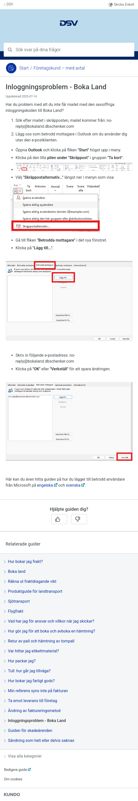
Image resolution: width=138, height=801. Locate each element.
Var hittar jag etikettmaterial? (31, 651)
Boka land (14, 571)
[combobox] (69, 50)
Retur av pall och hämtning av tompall (39, 641)
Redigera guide (15, 770)
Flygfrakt (13, 611)
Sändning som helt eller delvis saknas (39, 740)
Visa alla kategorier (23, 756)
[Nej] (79, 519)
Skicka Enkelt (121, 4)
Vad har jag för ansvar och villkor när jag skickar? (49, 621)
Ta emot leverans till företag (30, 700)
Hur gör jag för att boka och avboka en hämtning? (49, 631)
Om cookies (13, 779)
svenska (73, 485)
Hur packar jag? (20, 661)
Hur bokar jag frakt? (23, 561)
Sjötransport (17, 601)
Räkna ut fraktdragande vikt (30, 581)
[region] (69, 291)
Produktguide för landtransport (33, 591)
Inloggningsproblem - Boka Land (35, 720)
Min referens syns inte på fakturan (36, 690)
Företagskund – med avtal (59, 68)
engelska (45, 485)
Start (24, 68)
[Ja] (59, 519)
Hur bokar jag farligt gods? (29, 680)
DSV (8, 4)
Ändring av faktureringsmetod (32, 710)
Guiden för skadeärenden (28, 730)
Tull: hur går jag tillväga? (27, 671)
